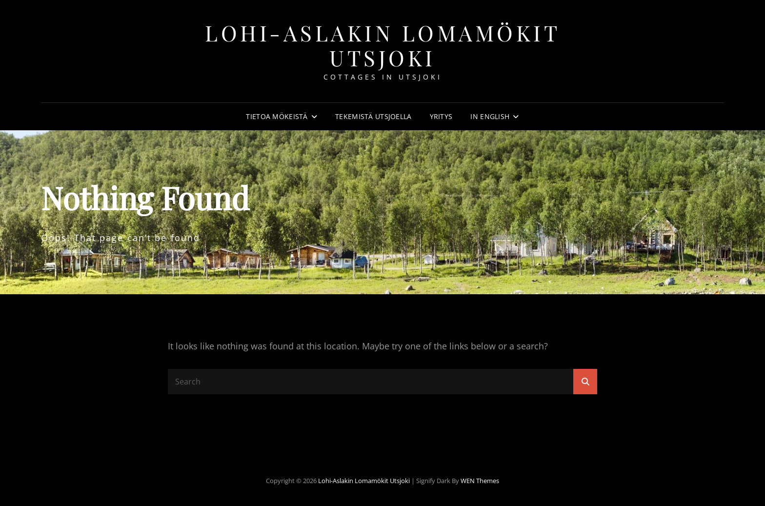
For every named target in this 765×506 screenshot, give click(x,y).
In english (489, 116)
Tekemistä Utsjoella (373, 116)
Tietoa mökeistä (276, 116)
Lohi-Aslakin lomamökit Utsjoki (382, 45)
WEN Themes (480, 480)
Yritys (441, 116)
